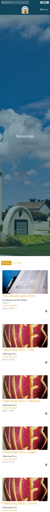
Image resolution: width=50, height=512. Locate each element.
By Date (6, 263)
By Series (17, 263)
